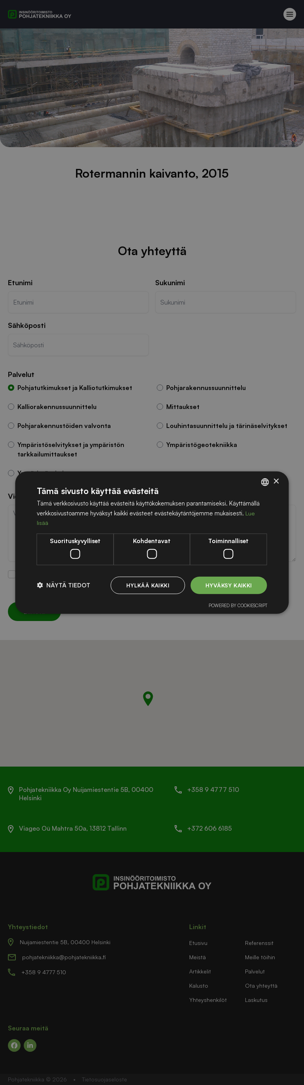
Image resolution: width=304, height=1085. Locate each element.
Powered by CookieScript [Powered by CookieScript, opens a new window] (238, 605)
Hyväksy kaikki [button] (228, 584)
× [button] (276, 482)
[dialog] (152, 542)
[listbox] (265, 482)
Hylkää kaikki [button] (147, 584)
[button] (63, 585)
